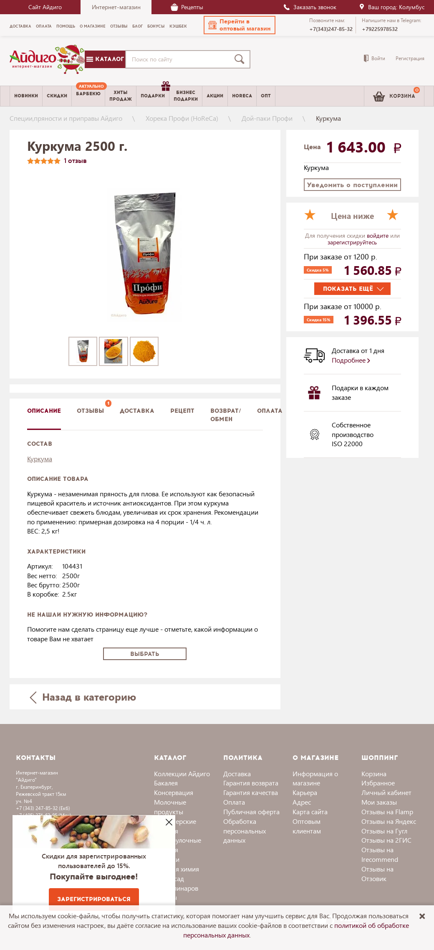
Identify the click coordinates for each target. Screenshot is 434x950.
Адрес (302, 802)
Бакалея (166, 782)
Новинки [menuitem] (26, 95)
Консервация (173, 792)
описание (44, 410)
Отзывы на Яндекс (388, 821)
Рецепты (187, 7)
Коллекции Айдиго (182, 773)
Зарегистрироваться (94, 899)
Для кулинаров (176, 888)
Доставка (237, 773)
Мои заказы (379, 802)
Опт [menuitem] (266, 95)
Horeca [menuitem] (242, 95)
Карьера (305, 792)
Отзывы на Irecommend (379, 854)
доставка (137, 410)
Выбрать (144, 654)
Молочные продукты (170, 807)
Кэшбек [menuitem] (178, 26)
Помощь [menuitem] (65, 26)
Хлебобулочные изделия (177, 845)
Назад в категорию (83, 697)
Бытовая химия (176, 868)
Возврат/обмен (225, 415)
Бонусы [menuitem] (156, 26)
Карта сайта (310, 811)
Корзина (373, 773)
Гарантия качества (250, 792)
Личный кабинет (386, 792)
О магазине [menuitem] (93, 26)
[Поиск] (241, 59)
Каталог (105, 59)
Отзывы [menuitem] (119, 26)
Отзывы (90, 410)
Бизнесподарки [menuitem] (186, 95)
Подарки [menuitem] (155, 92)
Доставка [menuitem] (20, 26)
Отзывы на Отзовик (377, 873)
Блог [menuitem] (137, 26)
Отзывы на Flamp (387, 811)
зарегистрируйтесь (352, 242)
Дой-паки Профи (267, 118)
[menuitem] (88, 96)
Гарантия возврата (250, 782)
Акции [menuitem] (215, 95)
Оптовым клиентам (307, 826)
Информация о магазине (315, 778)
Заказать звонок (309, 7)
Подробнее (351, 360)
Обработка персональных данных (244, 831)
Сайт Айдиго (45, 7)
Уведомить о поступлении (352, 185)
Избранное (378, 782)
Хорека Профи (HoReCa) (182, 118)
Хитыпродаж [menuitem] (120, 95)
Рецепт (182, 410)
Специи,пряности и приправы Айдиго (66, 118)
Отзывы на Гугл (384, 830)
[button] (239, 25)
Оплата (270, 410)
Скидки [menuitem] (57, 95)
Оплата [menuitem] (44, 26)
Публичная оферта (251, 811)
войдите (378, 235)
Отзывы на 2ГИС (386, 840)
